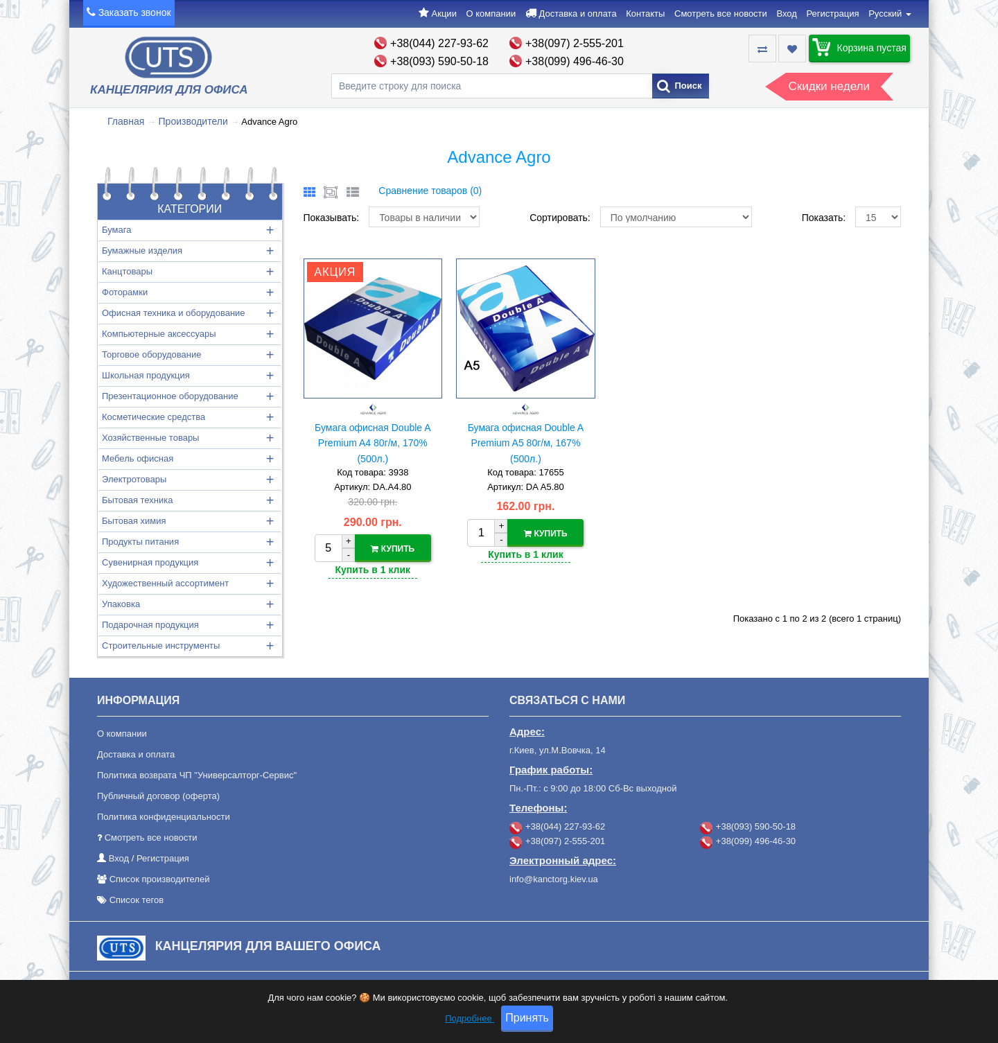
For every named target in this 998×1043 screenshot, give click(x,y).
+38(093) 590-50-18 (439, 61)
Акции (444, 13)
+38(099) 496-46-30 (574, 61)
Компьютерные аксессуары (159, 333)
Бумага (116, 230)
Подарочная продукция (150, 625)
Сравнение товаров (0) (430, 190)
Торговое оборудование (151, 354)
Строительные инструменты (161, 645)
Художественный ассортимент (165, 583)
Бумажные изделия (142, 250)
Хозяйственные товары (150, 437)
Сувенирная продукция (150, 562)
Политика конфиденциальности (163, 817)
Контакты (645, 13)
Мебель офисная (137, 458)
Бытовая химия (134, 521)
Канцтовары (127, 271)
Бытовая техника (137, 500)
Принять (527, 1026)
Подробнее (469, 1027)
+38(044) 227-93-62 (439, 43)
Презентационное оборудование (170, 396)
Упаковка (121, 604)
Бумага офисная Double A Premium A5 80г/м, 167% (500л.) (526, 443)
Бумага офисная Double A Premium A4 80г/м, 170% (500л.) (373, 443)
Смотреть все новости (720, 13)
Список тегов (137, 900)
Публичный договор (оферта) (158, 796)
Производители (193, 121)
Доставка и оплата (577, 13)
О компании (491, 13)
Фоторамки (125, 292)
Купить (392, 549)
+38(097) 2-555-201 (574, 43)
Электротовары (134, 479)
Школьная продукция (146, 375)
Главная (125, 121)
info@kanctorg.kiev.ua (553, 879)
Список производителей (160, 879)
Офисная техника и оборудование (173, 313)
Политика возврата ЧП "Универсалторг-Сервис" (197, 775)
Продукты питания (140, 541)
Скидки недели (829, 86)
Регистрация (833, 13)
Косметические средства (153, 417)
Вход (786, 13)
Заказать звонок (134, 12)
